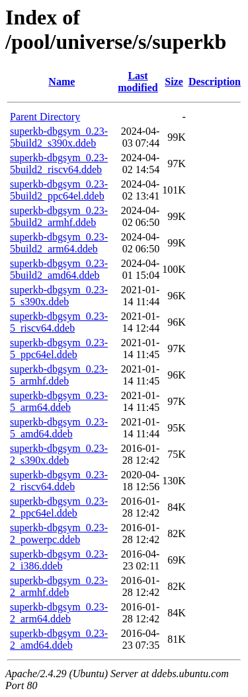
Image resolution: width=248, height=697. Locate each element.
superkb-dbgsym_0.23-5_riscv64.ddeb (59, 322)
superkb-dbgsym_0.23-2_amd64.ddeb (59, 639)
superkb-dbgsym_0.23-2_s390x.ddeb (59, 454)
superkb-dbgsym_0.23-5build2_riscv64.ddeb (59, 163)
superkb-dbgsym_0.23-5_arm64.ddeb (59, 401)
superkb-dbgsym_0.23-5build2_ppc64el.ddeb (59, 190)
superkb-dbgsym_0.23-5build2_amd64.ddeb (59, 269)
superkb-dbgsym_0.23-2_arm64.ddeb (59, 612)
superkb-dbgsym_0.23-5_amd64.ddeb (59, 427)
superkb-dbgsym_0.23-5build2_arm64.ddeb (59, 242)
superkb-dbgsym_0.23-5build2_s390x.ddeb (59, 137)
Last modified (137, 81)
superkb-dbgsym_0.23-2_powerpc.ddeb (59, 533)
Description (214, 81)
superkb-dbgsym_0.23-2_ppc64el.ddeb (59, 507)
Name (61, 81)
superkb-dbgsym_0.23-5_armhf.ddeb (59, 374)
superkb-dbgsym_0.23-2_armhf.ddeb (59, 586)
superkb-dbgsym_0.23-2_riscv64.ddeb (59, 480)
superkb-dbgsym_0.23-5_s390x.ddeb (59, 295)
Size (174, 81)
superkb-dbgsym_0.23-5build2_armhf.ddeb (59, 216)
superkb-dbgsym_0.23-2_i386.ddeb (59, 559)
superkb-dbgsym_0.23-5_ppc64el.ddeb (59, 348)
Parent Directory (45, 116)
